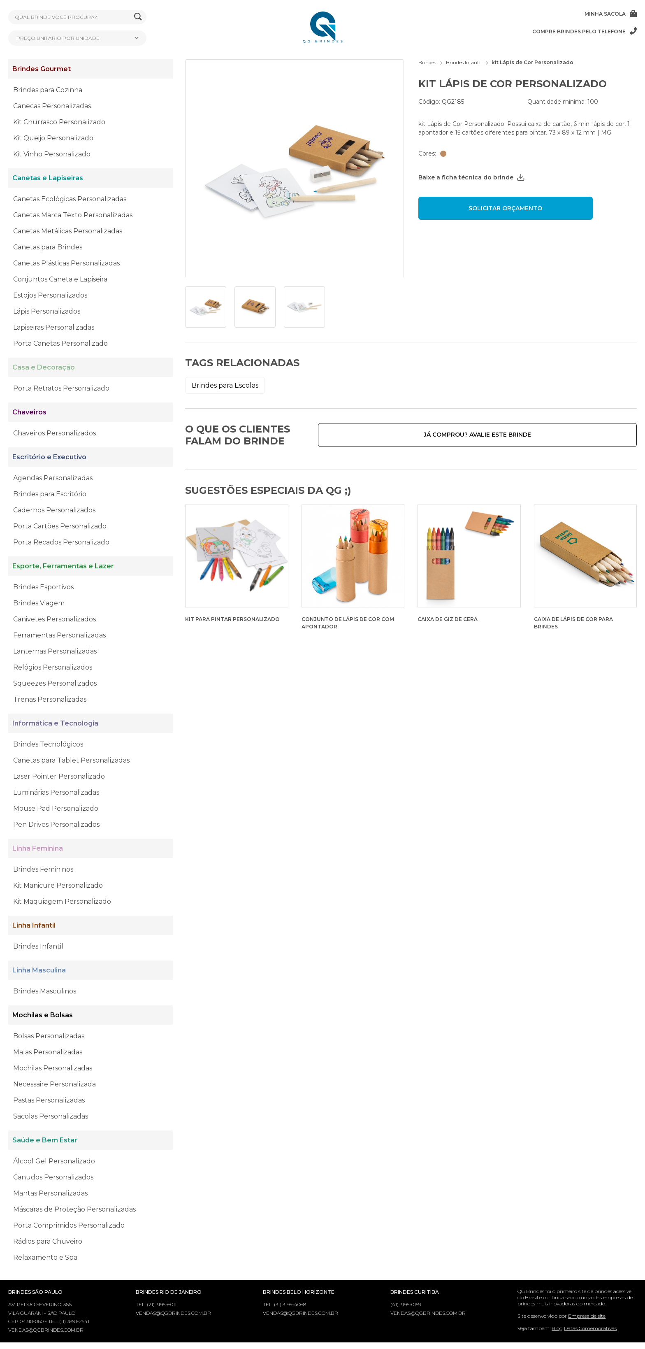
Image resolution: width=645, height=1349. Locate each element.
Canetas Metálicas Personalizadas (67, 231)
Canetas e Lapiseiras (47, 178)
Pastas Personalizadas (49, 1100)
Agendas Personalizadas (53, 478)
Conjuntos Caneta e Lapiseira (60, 279)
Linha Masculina (39, 970)
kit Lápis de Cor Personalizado (532, 62)
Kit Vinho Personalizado (51, 154)
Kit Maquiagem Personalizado (62, 901)
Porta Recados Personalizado (61, 542)
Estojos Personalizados (50, 295)
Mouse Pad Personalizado (55, 808)
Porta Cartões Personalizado (60, 526)
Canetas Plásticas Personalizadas (66, 263)
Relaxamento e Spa (45, 1257)
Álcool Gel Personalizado (54, 1161)
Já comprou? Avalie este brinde (575, 434)
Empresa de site (587, 1316)
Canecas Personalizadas (52, 106)
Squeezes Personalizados (55, 683)
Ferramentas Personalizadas (59, 635)
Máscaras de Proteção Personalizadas (74, 1209)
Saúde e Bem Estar (44, 1140)
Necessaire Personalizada (54, 1084)
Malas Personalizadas (47, 1052)
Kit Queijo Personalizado (53, 138)
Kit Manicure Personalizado (58, 885)
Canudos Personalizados (53, 1177)
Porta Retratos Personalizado (61, 388)
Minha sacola (611, 13)
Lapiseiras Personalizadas (53, 327)
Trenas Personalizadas (49, 699)
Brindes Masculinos (44, 991)
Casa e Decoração (43, 367)
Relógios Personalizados (52, 667)
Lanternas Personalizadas (55, 651)
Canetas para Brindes (47, 247)
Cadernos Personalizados (54, 510)
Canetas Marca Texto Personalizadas (72, 215)
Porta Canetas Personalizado (60, 343)
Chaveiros (29, 412)
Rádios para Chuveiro (47, 1241)
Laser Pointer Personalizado (59, 776)
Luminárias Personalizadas (56, 792)
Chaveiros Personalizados (54, 433)
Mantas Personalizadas (50, 1193)
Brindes (427, 62)
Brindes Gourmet (41, 69)
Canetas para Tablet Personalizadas (71, 760)
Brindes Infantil (38, 946)
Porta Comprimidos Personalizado (69, 1225)
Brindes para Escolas (225, 385)
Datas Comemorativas (590, 1328)
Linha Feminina (37, 848)
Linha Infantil (34, 925)
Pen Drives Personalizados (56, 824)
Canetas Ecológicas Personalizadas (69, 199)
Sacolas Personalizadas (50, 1116)
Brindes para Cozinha (47, 90)
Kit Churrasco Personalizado (59, 122)
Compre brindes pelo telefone (584, 31)
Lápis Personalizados (46, 311)
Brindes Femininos (43, 869)
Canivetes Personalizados (54, 619)
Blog (557, 1328)
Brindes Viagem (39, 603)
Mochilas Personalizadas (52, 1068)
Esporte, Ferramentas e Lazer (63, 566)
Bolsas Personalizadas (48, 1036)
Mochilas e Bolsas (42, 1015)
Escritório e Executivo (49, 457)
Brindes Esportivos (43, 587)
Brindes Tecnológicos (48, 744)
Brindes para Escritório (49, 494)
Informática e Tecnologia (55, 723)
